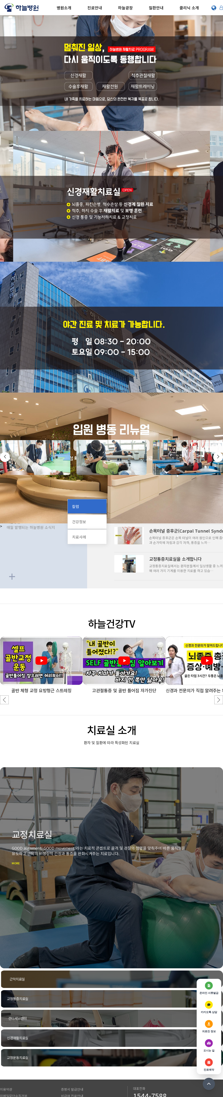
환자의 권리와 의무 (13, 1063)
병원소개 (64, 7)
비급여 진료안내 (72, 1050)
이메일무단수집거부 (13, 1050)
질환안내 (156, 7)
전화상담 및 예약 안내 (148, 1058)
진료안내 (94, 7)
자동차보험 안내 (72, 1057)
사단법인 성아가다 (73, 1070)
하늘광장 (125, 7)
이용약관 (6, 1044)
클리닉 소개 (189, 7)
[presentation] (5, 457)
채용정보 (67, 1063)
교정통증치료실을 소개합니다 (175, 559)
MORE (33, 875)
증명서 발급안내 (72, 1044)
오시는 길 (6, 1070)
